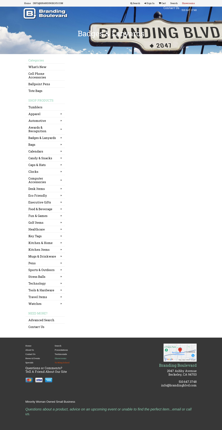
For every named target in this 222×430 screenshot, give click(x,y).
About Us (29, 350)
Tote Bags (35, 91)
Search (58, 345)
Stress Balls (36, 277)
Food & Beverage (40, 209)
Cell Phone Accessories (37, 75)
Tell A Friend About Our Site (46, 372)
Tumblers (35, 107)
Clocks (33, 172)
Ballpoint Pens (39, 84)
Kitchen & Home (40, 243)
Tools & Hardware (41, 290)
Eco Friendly (37, 195)
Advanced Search (41, 320)
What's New (37, 67)
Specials (29, 362)
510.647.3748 (189, 12)
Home (27, 3)
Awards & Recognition (37, 129)
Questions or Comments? (43, 368)
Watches (34, 304)
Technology (37, 283)
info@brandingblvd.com (179, 385)
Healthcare (36, 229)
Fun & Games (37, 216)
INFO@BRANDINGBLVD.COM (48, 3)
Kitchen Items (39, 250)
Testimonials (61, 354)
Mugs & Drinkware (42, 256)
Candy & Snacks (40, 158)
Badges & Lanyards (42, 138)
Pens (32, 263)
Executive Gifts (39, 202)
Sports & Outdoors (41, 270)
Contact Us (36, 327)
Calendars (35, 151)
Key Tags (35, 236)
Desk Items (36, 189)
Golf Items (35, 222)
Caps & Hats (37, 165)
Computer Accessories (37, 180)
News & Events (32, 358)
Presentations (61, 350)
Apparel (34, 114)
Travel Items (37, 297)
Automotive (37, 121)
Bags (31, 144)
